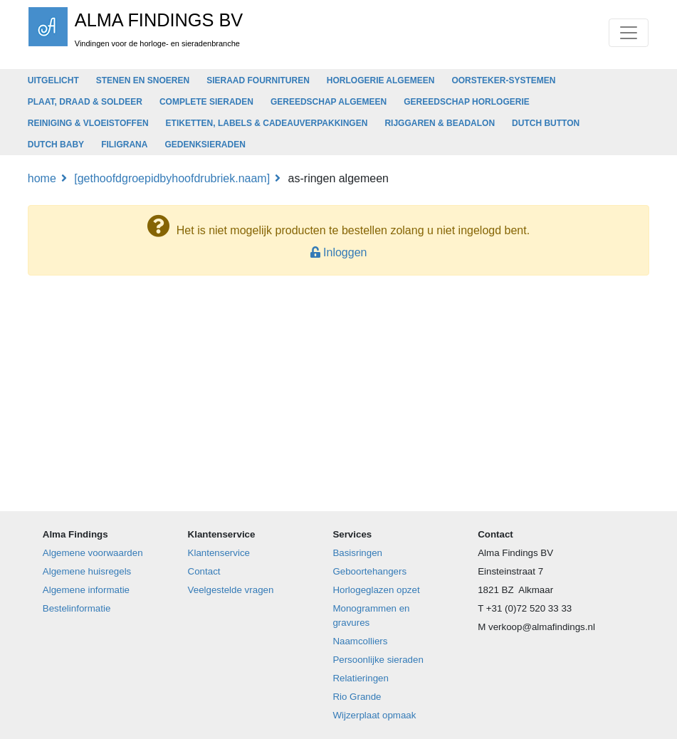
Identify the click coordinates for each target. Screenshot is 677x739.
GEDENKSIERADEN (204, 145)
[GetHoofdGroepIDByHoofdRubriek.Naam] (172, 178)
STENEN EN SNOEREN (142, 80)
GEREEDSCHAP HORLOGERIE (466, 102)
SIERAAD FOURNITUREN (258, 80)
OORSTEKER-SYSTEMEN (503, 80)
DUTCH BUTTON (545, 123)
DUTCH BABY (56, 145)
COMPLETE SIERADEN (206, 102)
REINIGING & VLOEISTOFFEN (88, 123)
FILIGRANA (124, 145)
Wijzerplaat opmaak (374, 715)
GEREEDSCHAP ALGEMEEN (329, 102)
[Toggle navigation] (629, 33)
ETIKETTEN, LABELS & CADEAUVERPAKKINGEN (267, 123)
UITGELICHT (53, 80)
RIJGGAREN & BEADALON (439, 123)
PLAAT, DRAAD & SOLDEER (85, 102)
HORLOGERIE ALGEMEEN (381, 80)
